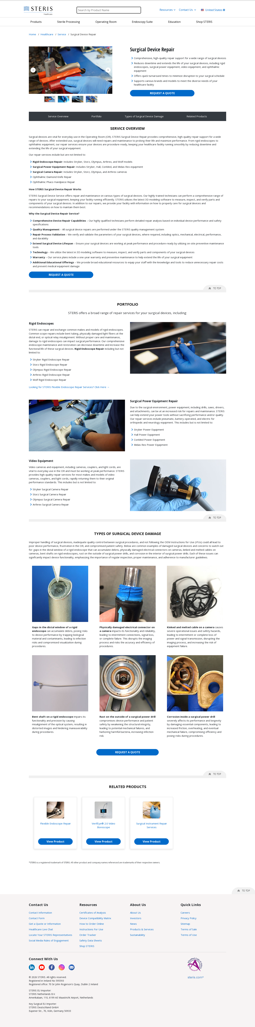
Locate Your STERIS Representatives (50, 935)
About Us (135, 912)
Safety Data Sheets (90, 940)
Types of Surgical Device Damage (144, 116)
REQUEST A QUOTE (162, 93)
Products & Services (142, 929)
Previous (33, 70)
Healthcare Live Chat (41, 929)
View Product (55, 841)
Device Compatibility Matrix (95, 918)
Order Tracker (87, 935)
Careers (185, 912)
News (133, 923)
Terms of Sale (189, 929)
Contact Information (40, 912)
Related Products (197, 116)
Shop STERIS (86, 946)
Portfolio (96, 116)
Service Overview (58, 116)
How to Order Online (91, 923)
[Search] (109, 10)
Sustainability (137, 935)
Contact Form (37, 918)
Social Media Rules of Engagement (49, 940)
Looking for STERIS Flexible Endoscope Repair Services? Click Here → (69, 387)
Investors (135, 918)
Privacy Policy (188, 918)
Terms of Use (189, 935)
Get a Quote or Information (45, 923)
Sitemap (185, 923)
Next (108, 70)
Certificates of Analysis (92, 912)
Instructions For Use (91, 929)
